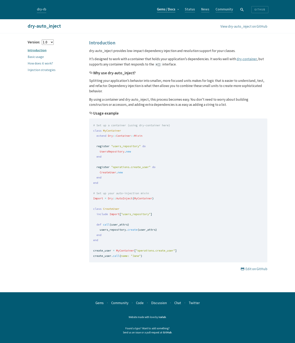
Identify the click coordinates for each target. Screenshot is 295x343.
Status (190, 9)
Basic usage (36, 57)
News (205, 9)
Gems (166, 9)
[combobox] (242, 9)
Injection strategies (42, 70)
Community (224, 9)
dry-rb (41, 9)
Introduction (37, 50)
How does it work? (40, 63)
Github (259, 9)
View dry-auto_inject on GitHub (243, 26)
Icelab (162, 317)
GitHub (167, 332)
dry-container (247, 59)
